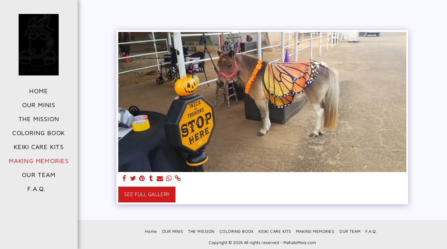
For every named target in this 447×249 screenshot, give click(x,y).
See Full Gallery (146, 194)
